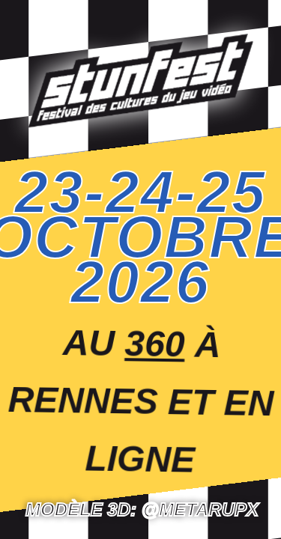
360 (154, 343)
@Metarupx (200, 509)
